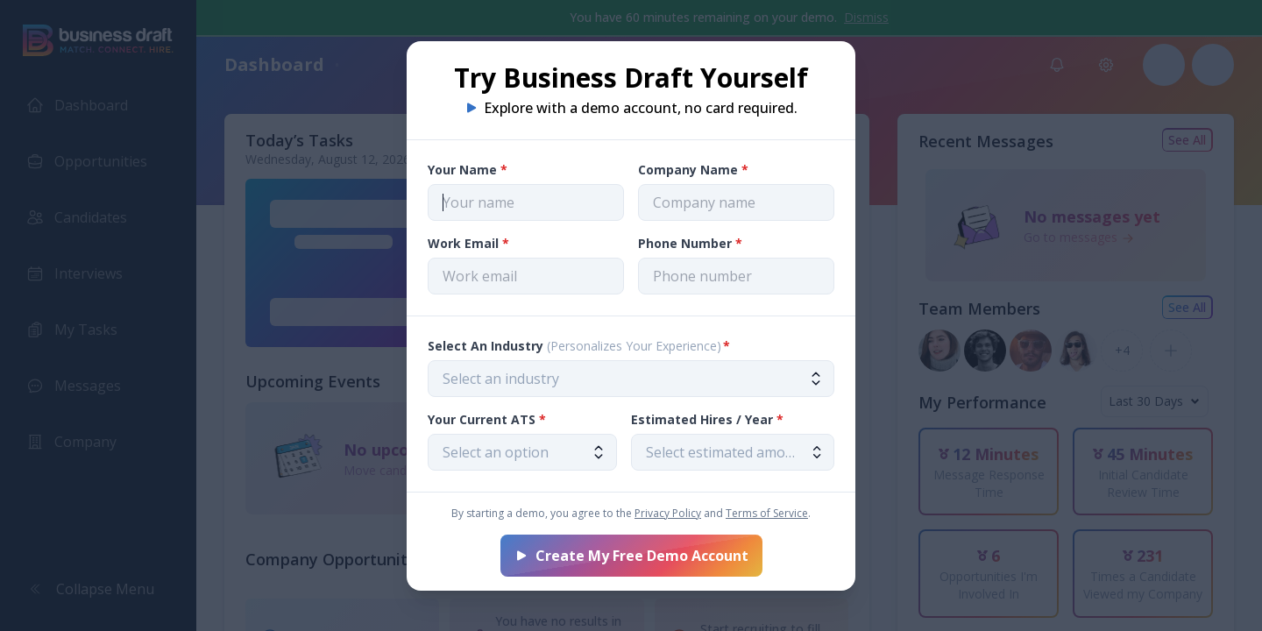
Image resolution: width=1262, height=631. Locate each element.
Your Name (467, 169)
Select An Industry (579, 345)
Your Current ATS (487, 419)
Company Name (693, 169)
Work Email (468, 243)
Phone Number (690, 243)
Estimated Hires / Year (707, 419)
